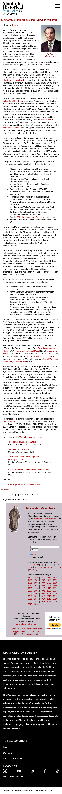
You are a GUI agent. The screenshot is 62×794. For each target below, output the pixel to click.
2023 (49, 601)
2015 (30, 599)
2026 (36, 604)
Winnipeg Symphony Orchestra (30, 217)
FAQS (6, 746)
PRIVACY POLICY (40, 790)
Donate (7, 752)
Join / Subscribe (12, 758)
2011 (36, 596)
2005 (30, 593)
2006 (36, 593)
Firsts (17, 634)
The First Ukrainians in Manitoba (22, 442)
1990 (30, 585)
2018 (49, 599)
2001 (36, 591)
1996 (36, 588)
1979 (55, 577)
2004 (55, 591)
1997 (42, 588)
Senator (15, 25)
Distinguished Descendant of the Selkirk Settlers (28, 469)
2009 (55, 593)
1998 (49, 588)
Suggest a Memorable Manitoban (27, 631)
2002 (42, 591)
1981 (36, 580)
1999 (55, 588)
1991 (36, 585)
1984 (55, 580)
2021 (36, 601)
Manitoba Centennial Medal (27, 351)
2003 (49, 591)
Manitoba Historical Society (15, 80)
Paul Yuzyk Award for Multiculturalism (24, 484)
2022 (42, 601)
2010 (30, 596)
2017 (42, 599)
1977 (42, 577)
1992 (42, 585)
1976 (36, 577)
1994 (55, 585)
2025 (30, 604)
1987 (42, 583)
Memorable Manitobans (15, 20)
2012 (42, 596)
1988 (49, 583)
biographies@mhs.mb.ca (26, 624)
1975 (30, 577)
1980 (30, 580)
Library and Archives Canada (15, 421)
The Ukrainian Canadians (18, 449)
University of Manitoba (13, 101)
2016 (36, 599)
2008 (49, 593)
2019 (55, 599)
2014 (55, 596)
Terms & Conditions (15, 740)
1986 (54, 20)
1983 (49, 580)
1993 (49, 585)
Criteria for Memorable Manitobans (26, 628)
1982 (42, 580)
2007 (42, 593)
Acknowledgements (30, 634)
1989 (55, 583)
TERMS (49, 790)
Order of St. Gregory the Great (39, 356)
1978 (49, 577)
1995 (30, 588)
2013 (49, 596)
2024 (55, 601)
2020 (30, 601)
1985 (30, 583)
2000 (30, 591)
